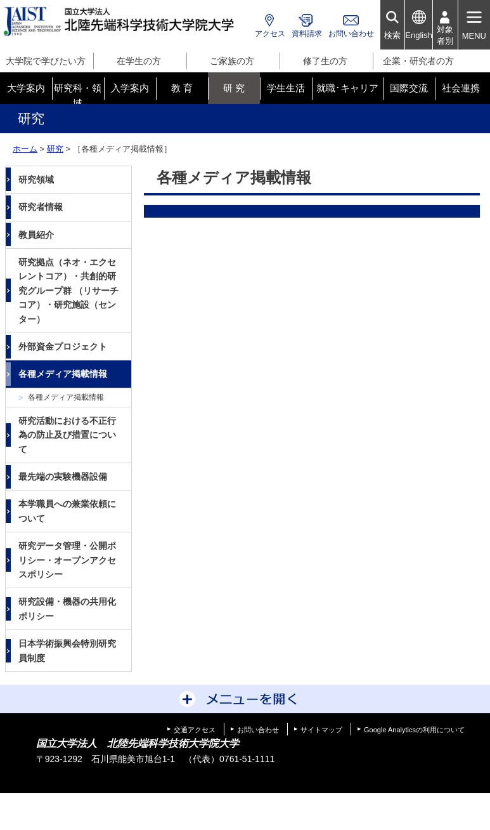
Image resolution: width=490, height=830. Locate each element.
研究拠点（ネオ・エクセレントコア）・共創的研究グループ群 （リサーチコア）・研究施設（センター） (68, 290)
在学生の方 (139, 61)
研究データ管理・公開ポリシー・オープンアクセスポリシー (67, 560)
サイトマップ (321, 730)
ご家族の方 (232, 61)
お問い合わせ (351, 33)
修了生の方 (325, 61)
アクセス (270, 33)
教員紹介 (36, 235)
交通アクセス (195, 730)
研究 (55, 149)
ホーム (25, 149)
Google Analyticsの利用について (414, 730)
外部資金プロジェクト (62, 346)
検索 (392, 35)
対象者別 (445, 35)
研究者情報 (40, 207)
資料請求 (307, 33)
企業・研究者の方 (418, 61)
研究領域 (36, 180)
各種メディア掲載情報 (62, 374)
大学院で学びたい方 (46, 61)
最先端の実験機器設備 (62, 476)
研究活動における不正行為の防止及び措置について (67, 435)
